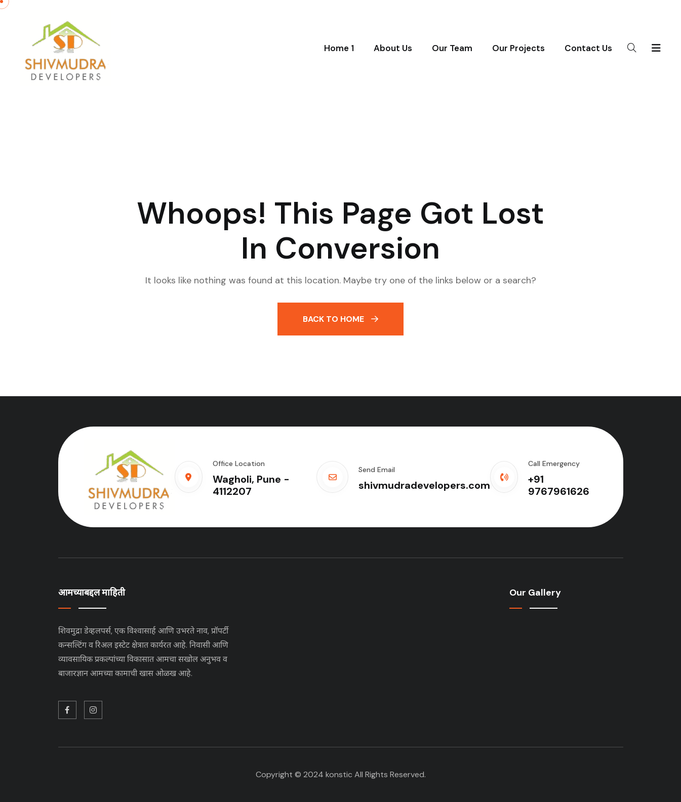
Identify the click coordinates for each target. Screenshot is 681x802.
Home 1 (339, 48)
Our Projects (518, 48)
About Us (393, 48)
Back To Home (340, 319)
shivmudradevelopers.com (424, 485)
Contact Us (588, 48)
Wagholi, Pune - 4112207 (251, 485)
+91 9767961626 (558, 485)
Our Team (452, 48)
